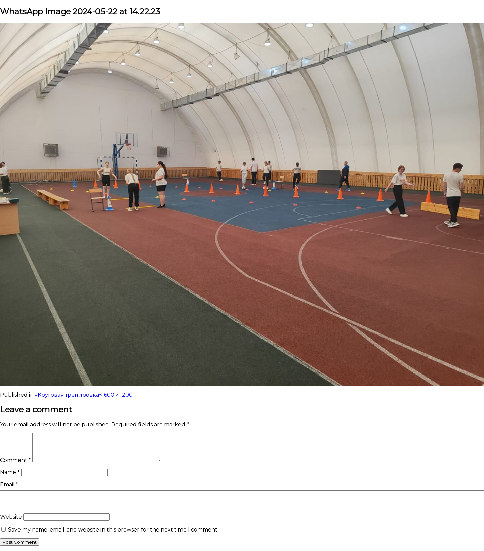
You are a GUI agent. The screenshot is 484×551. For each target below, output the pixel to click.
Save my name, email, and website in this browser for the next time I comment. (113, 529)
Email (9, 484)
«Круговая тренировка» (68, 395)
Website (11, 517)
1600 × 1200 (117, 395)
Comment (15, 460)
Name (10, 472)
